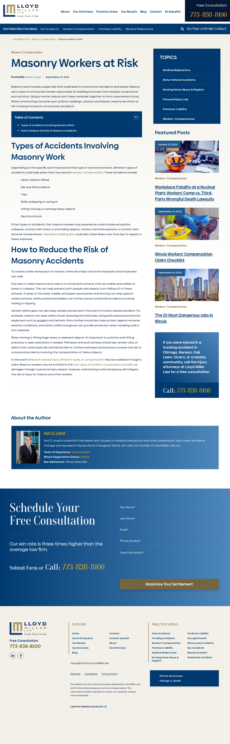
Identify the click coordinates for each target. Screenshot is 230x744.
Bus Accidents (196, 647)
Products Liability (198, 633)
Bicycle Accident (197, 652)
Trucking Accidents (163, 638)
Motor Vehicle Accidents (179, 80)
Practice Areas (107, 12)
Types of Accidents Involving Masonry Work (47, 125)
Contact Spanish (119, 638)
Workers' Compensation (44, 39)
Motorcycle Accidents (201, 643)
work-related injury (46, 360)
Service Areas (80, 647)
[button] (182, 29)
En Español (173, 12)
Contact (156, 12)
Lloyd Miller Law (20, 39)
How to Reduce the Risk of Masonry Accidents (49, 130)
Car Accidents (49, 29)
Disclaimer (91, 674)
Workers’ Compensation (78, 29)
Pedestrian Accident (200, 657)
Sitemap (75, 674)
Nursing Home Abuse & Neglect (183, 90)
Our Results (129, 12)
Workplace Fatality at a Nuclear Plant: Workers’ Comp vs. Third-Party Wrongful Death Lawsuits (185, 193)
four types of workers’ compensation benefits (103, 364)
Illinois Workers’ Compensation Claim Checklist (184, 257)
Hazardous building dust (59, 234)
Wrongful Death (197, 638)
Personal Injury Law (175, 99)
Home (75, 633)
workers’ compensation (87, 172)
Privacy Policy (110, 674)
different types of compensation (82, 360)
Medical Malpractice (139, 29)
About (65, 12)
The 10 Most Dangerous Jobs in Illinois (184, 318)
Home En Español (82, 638)
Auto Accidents (161, 633)
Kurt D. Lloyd (54, 432)
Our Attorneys (83, 12)
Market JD (101, 706)
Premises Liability (110, 29)
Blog (144, 12)
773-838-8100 (208, 15)
